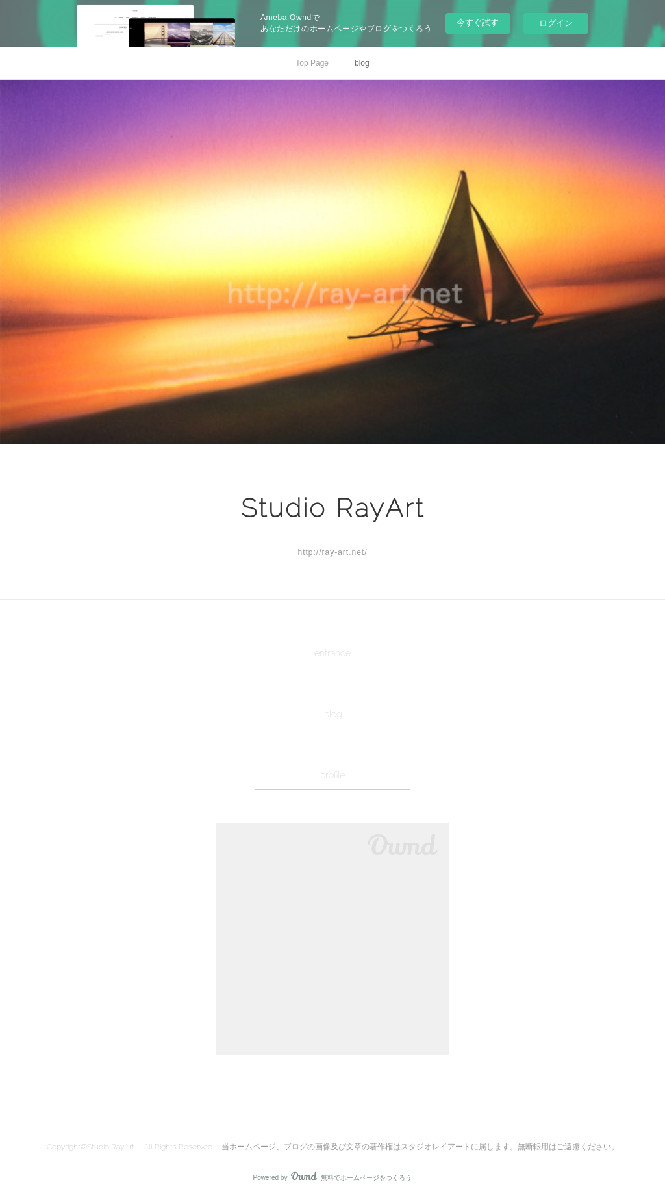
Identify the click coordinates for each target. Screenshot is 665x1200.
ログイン (556, 23)
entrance (332, 653)
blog (362, 63)
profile (332, 775)
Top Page (312, 63)
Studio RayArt (333, 507)
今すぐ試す (478, 22)
